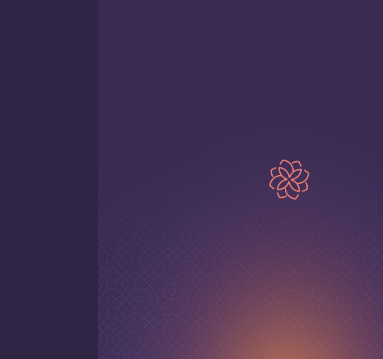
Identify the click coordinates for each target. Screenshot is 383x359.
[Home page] (335, 18)
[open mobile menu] (16, 18)
